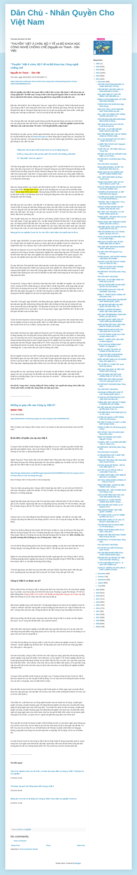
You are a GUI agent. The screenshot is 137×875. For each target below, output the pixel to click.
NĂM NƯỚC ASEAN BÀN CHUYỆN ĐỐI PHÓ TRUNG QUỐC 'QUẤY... (111, 300)
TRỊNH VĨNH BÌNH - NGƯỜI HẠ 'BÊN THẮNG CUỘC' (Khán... (110, 486)
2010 (98, 620)
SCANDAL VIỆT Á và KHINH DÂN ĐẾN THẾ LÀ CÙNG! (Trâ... (111, 443)
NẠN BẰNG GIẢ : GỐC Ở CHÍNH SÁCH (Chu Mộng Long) (111, 491)
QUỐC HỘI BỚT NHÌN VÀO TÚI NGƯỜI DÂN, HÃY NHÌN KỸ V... (111, 360)
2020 (98, 590)
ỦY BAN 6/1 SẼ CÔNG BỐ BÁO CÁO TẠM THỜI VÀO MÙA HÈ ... (111, 398)
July (99, 586)
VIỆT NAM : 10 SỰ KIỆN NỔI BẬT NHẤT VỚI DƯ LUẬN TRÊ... (109, 130)
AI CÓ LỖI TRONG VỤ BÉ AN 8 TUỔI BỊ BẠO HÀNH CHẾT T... (111, 335)
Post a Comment (20, 841)
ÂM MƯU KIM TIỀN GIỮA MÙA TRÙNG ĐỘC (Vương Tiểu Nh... (111, 536)
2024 (98, 70)
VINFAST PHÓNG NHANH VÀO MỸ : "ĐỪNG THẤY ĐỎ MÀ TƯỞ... (110, 208)
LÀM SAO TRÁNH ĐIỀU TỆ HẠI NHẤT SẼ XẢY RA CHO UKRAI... (111, 286)
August (101, 583)
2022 (98, 76)
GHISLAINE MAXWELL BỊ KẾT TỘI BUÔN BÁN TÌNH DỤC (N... (110, 168)
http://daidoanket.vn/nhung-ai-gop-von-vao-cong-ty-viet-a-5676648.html (40, 419)
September (102, 580)
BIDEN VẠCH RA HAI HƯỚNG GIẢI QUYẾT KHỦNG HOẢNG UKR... (110, 173)
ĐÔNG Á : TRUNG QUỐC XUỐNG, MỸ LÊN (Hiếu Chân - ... (111, 295)
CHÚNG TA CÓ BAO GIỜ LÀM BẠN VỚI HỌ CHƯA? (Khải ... (110, 267)
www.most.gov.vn (40, 137)
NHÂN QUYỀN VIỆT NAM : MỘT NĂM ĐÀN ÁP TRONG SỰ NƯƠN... (111, 325)
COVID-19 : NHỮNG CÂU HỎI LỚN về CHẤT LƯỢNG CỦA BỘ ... (111, 569)
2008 (98, 627)
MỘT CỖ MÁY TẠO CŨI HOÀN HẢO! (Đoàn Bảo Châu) (110, 433)
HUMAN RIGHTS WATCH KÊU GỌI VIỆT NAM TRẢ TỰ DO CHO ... (110, 330)
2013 (98, 611)
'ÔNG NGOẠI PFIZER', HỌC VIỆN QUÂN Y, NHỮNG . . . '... (109, 511)
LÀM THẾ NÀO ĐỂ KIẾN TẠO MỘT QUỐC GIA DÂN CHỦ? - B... (110, 305)
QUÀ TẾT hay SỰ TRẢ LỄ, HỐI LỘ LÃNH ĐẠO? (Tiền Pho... (110, 471)
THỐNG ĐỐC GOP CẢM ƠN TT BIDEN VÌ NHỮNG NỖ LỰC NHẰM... (111, 403)
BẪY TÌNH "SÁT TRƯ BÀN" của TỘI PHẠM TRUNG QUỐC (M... (110, 213)
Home (48, 845)
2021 (98, 79)
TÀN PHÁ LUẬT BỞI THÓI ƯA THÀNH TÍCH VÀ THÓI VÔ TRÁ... (111, 262)
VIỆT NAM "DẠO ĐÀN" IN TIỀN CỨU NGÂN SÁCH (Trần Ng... (110, 370)
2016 (98, 602)
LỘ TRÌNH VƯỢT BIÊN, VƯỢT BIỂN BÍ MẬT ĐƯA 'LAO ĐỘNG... (111, 476)
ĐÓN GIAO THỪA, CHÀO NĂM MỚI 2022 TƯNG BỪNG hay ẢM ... (110, 110)
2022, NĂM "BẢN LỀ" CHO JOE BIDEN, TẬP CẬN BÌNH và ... (109, 95)
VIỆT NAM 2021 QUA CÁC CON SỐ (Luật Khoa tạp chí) (110, 125)
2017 (98, 599)
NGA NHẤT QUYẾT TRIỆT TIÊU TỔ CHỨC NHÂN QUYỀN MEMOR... (110, 320)
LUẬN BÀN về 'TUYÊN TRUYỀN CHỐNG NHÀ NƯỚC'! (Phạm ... (109, 501)
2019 (98, 593)
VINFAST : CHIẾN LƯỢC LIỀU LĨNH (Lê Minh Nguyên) (110, 340)
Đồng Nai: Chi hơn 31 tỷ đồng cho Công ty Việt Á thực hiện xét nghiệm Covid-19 (43, 799)
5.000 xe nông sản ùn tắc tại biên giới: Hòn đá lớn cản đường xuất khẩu (46, 154)
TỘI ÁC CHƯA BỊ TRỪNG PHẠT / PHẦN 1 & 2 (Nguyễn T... (109, 345)
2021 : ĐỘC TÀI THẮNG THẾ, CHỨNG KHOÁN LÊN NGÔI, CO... (111, 115)
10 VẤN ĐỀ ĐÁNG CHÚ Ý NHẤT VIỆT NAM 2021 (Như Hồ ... (111, 456)
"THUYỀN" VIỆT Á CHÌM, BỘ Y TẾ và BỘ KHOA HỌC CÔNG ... (111, 203)
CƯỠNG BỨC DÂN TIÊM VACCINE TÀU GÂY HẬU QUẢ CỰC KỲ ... (110, 380)
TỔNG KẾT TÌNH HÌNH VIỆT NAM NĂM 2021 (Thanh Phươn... (111, 461)
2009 (98, 624)
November (102, 574)
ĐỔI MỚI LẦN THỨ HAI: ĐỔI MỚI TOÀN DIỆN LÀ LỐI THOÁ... (111, 155)
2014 (98, 608)
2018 (98, 596)
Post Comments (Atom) (29, 849)
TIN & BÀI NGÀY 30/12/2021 (107, 164)
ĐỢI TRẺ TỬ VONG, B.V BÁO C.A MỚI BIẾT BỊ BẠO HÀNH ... (111, 423)
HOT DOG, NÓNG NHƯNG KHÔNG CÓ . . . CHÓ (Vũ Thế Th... (111, 481)
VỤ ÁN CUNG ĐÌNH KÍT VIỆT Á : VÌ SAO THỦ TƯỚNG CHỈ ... (110, 564)
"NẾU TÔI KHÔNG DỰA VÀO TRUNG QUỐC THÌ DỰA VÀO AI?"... (111, 233)
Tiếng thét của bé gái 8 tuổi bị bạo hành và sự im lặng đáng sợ (42, 150)
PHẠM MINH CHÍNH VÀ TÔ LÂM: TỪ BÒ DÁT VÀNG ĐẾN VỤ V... (110, 521)
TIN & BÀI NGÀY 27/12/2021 (107, 452)
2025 (98, 67)
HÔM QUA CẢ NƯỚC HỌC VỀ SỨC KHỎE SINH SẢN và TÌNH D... (110, 243)
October (101, 577)
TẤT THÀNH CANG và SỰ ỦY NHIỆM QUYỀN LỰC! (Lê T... (111, 516)
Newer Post (15, 845)
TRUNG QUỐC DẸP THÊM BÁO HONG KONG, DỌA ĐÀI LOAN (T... (111, 223)
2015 (98, 605)
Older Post (81, 845)
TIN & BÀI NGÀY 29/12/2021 (107, 277)
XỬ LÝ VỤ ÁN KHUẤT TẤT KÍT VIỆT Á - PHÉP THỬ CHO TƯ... (111, 140)
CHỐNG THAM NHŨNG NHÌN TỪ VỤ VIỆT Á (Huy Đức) (110, 531)
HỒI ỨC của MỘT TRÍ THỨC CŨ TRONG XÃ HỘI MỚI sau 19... (109, 350)
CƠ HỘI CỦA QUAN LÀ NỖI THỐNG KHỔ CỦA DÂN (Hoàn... (110, 418)
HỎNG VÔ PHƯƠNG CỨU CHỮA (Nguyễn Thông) (109, 438)
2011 (98, 617)
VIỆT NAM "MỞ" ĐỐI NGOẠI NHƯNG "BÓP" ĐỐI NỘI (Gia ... (111, 248)
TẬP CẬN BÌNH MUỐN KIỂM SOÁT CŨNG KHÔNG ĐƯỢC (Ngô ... (110, 554)
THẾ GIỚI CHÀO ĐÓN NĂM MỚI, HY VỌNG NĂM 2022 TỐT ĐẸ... (110, 85)
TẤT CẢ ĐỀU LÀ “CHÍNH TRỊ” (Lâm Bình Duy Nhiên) (110, 365)
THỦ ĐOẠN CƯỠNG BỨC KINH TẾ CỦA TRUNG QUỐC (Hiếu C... (110, 393)
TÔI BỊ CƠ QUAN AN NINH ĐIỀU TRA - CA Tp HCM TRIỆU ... (111, 238)
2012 (98, 614)
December (102, 82)
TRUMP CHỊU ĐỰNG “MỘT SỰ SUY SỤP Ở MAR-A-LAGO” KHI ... (110, 183)
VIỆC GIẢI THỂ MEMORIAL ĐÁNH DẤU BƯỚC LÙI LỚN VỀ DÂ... (111, 315)
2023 (98, 73)
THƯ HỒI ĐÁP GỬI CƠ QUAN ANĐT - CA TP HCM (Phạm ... (111, 526)
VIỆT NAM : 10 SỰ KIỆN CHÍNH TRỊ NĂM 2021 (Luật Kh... (110, 281)
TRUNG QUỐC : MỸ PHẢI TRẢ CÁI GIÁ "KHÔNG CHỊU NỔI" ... (111, 218)
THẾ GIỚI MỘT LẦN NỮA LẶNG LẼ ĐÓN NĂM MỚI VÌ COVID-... (110, 90)
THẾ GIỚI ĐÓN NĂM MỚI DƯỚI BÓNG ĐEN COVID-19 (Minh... (111, 120)
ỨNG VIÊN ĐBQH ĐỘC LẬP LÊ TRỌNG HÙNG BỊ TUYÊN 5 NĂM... (111, 135)
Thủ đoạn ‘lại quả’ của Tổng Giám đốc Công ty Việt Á (32, 786)
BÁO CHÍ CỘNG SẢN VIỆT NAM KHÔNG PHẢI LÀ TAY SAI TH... (109, 375)
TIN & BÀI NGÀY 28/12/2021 (107, 389)
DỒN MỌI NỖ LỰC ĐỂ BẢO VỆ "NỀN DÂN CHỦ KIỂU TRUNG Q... (111, 559)
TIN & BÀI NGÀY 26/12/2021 (107, 545)
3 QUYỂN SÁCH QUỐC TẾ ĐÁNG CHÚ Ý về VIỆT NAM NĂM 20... (111, 198)
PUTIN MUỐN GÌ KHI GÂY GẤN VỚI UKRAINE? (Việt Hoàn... (110, 290)
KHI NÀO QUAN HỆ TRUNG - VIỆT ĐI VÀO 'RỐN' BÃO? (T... (111, 466)
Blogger (78, 863)
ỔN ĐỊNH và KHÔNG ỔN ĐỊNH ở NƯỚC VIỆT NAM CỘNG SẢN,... (110, 310)
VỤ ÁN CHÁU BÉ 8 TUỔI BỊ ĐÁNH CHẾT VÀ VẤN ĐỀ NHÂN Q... (110, 355)
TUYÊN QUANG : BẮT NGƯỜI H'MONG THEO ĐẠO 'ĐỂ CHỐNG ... (111, 257)
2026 (98, 64)
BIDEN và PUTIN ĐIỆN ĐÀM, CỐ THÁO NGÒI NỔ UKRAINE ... (111, 100)
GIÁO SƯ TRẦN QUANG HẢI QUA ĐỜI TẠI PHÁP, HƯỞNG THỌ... (111, 188)
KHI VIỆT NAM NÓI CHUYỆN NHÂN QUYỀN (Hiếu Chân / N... (110, 408)
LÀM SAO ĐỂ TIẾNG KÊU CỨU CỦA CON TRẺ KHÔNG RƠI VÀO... (110, 496)
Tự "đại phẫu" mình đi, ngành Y (30, 158)
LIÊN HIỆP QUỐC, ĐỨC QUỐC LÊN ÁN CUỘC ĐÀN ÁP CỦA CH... (111, 228)
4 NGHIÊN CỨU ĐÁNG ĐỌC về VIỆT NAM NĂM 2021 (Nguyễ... (110, 193)
